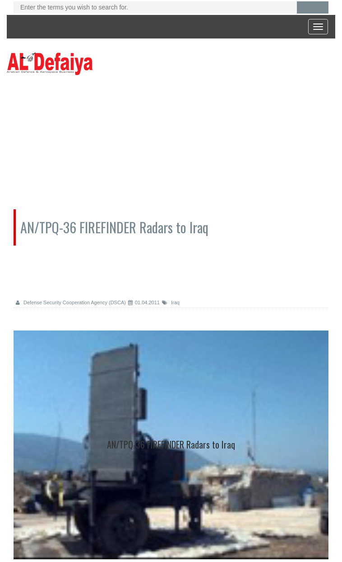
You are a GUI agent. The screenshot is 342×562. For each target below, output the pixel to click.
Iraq (171, 302)
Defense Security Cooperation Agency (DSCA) (71, 302)
